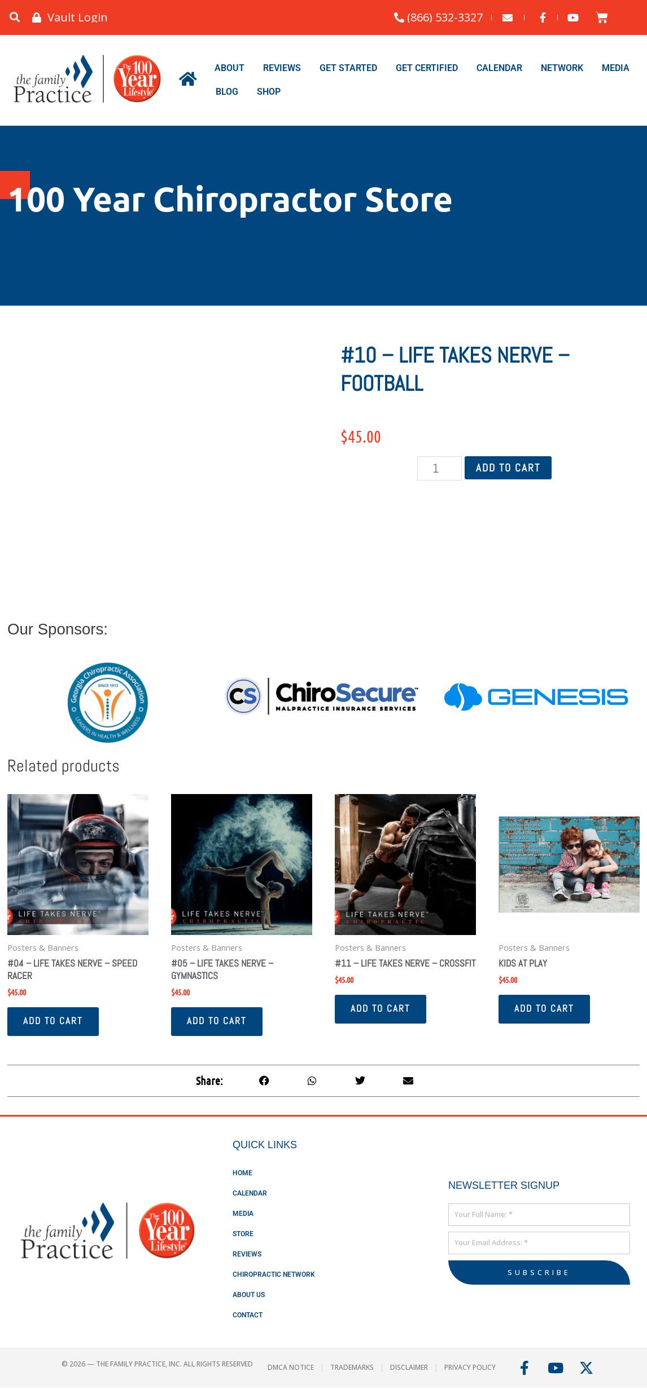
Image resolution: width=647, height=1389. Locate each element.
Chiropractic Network (274, 1276)
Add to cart (508, 468)
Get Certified (427, 68)
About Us (249, 1296)
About (229, 68)
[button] (14, 17)
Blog (227, 91)
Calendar (499, 68)
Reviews (282, 68)
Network (562, 68)
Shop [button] (269, 91)
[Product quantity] (439, 468)
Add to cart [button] (54, 1022)
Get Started (348, 68)
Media (615, 68)
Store (243, 1235)
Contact (248, 1316)
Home (242, 1174)
